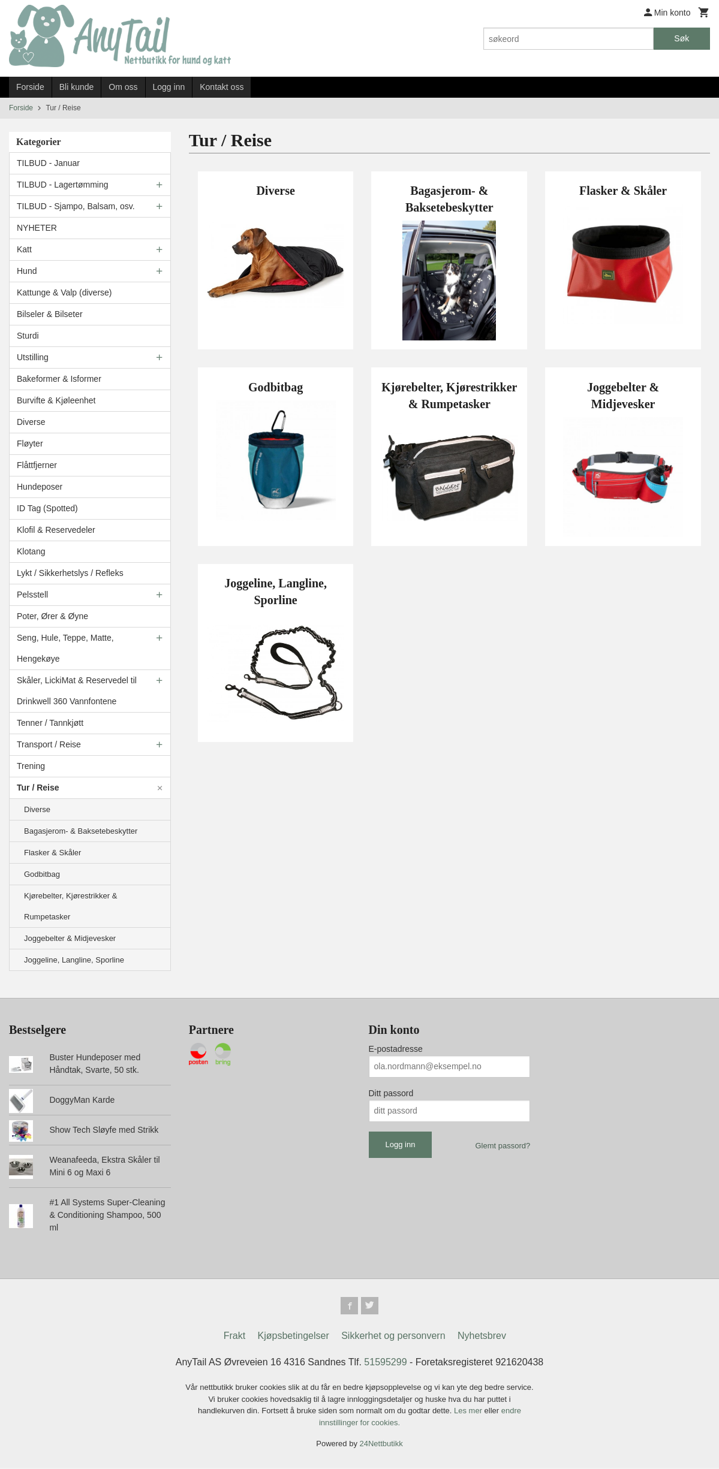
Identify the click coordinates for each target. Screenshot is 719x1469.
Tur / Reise (38, 787)
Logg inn (169, 87)
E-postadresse (396, 1049)
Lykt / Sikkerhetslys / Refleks (70, 573)
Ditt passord (391, 1093)
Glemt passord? (502, 1145)
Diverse (31, 422)
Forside (30, 87)
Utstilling (33, 357)
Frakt (234, 1337)
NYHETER (37, 228)
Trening (31, 766)
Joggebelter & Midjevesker (70, 938)
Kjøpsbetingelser (293, 1337)
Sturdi (28, 335)
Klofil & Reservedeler (56, 530)
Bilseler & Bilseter (50, 314)
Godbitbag (42, 874)
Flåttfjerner (37, 465)
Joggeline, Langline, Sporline (74, 959)
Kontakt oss (221, 87)
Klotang (31, 551)
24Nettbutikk (381, 1445)
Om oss (123, 87)
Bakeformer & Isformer (59, 379)
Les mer (469, 1412)
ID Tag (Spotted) (47, 508)
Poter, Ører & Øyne (52, 616)
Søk (681, 38)
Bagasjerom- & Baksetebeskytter (80, 830)
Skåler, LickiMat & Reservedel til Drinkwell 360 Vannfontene (77, 690)
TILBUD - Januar (48, 163)
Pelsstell (32, 594)
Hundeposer (39, 486)
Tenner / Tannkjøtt (50, 723)
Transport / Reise (49, 744)
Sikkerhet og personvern (393, 1337)
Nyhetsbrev (482, 1337)
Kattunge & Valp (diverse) (64, 292)
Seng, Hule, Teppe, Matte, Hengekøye (65, 648)
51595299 (385, 1364)
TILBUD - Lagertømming (62, 184)
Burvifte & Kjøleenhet (56, 400)
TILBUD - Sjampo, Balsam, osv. (76, 206)
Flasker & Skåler (52, 852)
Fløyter (30, 443)
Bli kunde (76, 87)
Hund (27, 271)
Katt (24, 249)
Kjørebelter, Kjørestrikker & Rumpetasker (70, 906)
